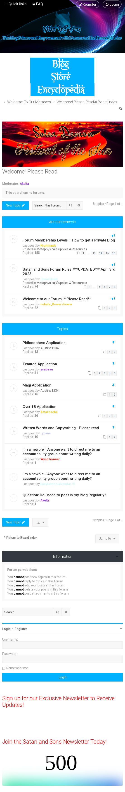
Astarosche (49, 412)
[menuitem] (37, 3)
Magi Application (37, 385)
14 (100, 253)
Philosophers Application (44, 342)
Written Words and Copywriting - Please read (61, 428)
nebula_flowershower (56, 304)
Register (20, 629)
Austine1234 (49, 348)
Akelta (24, 183)
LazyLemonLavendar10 (57, 484)
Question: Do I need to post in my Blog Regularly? (64, 495)
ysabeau (46, 369)
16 (113, 253)
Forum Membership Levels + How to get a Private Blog (69, 240)
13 (94, 253)
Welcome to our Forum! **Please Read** (57, 299)
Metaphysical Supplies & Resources (62, 249)
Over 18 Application (39, 406)
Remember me (17, 668)
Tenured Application (40, 364)
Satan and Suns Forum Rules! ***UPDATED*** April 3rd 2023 (69, 271)
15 (107, 253)
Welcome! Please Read (29, 171)
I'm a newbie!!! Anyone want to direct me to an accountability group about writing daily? (61, 451)
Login (6, 629)
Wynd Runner (50, 459)
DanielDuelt (48, 279)
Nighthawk (48, 245)
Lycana (45, 433)
